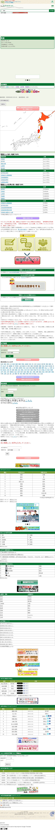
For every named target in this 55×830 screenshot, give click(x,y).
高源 (46, 366)
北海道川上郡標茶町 (6, 175)
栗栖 (33, 368)
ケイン (29, 613)
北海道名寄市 (4, 180)
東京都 (3, 168)
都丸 (22, 369)
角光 (21, 373)
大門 (2, 371)
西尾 (7, 368)
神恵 (5, 364)
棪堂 (29, 606)
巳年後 (50, 366)
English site (31, 810)
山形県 (3, 166)
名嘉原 (26, 364)
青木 (30, 373)
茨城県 (3, 196)
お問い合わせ (36, 809)
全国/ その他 (4, 801)
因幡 (40, 368)
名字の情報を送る (4, 100)
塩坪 (21, 371)
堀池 (31, 369)
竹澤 (51, 368)
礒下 (1, 595)
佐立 (1, 602)
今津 (25, 369)
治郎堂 (20, 368)
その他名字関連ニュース (6, 642)
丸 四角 (9, 564)
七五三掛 (43, 493)
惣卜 (29, 604)
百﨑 (46, 371)
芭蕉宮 (29, 593)
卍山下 (4, 366)
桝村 (1, 597)
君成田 (4, 536)
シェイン (30, 611)
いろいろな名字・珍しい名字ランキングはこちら (28, 410)
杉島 (30, 368)
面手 (44, 488)
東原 (17, 368)
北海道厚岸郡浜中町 (6, 210)
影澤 (1, 604)
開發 (44, 486)
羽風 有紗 (14, 715)
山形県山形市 (4, 182)
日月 (19, 369)
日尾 (18, 371)
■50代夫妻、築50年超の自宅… (6, 635)
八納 (20, 366)
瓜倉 (25, 371)
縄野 (43, 368)
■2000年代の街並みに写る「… (6, 624)
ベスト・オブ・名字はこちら (28, 412)
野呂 (1, 593)
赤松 (21, 493)
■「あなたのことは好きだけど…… (6, 619)
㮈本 (29, 602)
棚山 (43, 369)
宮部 (1, 606)
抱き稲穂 (9, 567)
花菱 (7, 572)
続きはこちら (13, 499)
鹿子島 (29, 597)
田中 (21, 479)
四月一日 (9, 364)
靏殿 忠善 (14, 707)
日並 (31, 538)
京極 (31, 531)
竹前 (44, 479)
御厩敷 (10, 366)
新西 (21, 488)
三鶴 (10, 368)
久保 (27, 368)
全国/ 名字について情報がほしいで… (11, 799)
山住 (8, 373)
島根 (36, 368)
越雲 (44, 491)
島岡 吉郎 (4, 687)
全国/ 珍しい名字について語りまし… (11, 796)
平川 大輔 (14, 730)
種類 (2, 391)
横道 (24, 373)
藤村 (16, 364)
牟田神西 (36, 366)
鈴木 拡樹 (14, 725)
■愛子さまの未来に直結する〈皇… (6, 633)
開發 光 (14, 712)
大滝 (35, 364)
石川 (1, 609)
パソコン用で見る (24, 807)
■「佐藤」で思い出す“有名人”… (6, 638)
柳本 (29, 609)
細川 (31, 536)
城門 (49, 371)
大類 (7, 87)
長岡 (31, 540)
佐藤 (21, 474)
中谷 (24, 368)
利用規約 (31, 809)
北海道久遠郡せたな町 (7, 212)
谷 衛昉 (4, 684)
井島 (34, 371)
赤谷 (5, 371)
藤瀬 (23, 366)
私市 (48, 369)
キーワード (4, 389)
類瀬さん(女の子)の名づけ (27, 379)
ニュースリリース (13, 809)
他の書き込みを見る (5, 803)
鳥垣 (13, 364)
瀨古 (43, 366)
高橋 (21, 495)
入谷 (40, 564)
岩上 (46, 368)
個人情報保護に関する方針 (22, 809)
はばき (29, 595)
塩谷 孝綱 (4, 682)
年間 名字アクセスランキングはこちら (28, 414)
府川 (3, 533)
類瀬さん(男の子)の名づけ (27, 377)
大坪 (8, 371)
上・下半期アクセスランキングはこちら (27, 416)
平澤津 (17, 366)
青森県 (27, 87)
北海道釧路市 (4, 177)
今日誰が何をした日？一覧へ (25, 781)
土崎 (5, 373)
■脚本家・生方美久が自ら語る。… (6, 626)
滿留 (31, 366)
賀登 (4, 368)
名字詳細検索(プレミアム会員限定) (20, 12)
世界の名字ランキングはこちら (27, 421)
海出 (43, 371)
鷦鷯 (51, 369)
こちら (16, 323)
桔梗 (13, 369)
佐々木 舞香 (14, 720)
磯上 (35, 373)
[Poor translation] (5, 825)
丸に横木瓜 (10, 562)
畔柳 (21, 486)
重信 (40, 371)
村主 (30, 364)
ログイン (23, 277)
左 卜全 (14, 710)
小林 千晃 (14, 717)
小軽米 (2, 599)
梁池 (47, 364)
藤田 (20, 364)
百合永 (4, 369)
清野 (37, 371)
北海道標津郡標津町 (6, 207)
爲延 (28, 371)
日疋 (15, 371)
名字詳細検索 (28, 359)
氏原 (2, 364)
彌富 (40, 366)
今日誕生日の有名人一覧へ (27, 418)
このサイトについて (4, 809)
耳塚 (21, 484)
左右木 (39, 364)
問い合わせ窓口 (22, 229)
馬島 (52, 371)
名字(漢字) (4, 350)
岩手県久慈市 (4, 173)
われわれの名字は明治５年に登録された (13, 551)
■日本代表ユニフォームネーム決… (6, 631)
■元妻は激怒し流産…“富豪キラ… (6, 640)
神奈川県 (3, 163)
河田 (28, 366)
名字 (2, 756)
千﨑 (2, 373)
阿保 (23, 364)
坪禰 (3, 540)
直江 (31, 371)
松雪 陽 (4, 689)
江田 (41, 373)
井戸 (28, 369)
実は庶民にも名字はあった (9, 548)
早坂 (35, 369)
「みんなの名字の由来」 (14, 272)
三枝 (40, 572)
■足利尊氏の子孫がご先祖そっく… (6, 622)
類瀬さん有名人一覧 (27, 218)
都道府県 (3, 754)
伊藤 (40, 562)
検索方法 (3, 352)
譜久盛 (41, 569)
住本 (8, 369)
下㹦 (29, 599)
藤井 (50, 364)
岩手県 (22, 87)
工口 (38, 373)
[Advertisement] (27, 24)
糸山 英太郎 (4, 680)
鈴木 (21, 477)
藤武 (16, 373)
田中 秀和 (14, 728)
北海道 (17, 87)
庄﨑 (3, 538)
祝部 (16, 369)
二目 (13, 373)
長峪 (27, 373)
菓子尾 (43, 364)
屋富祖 (12, 371)
